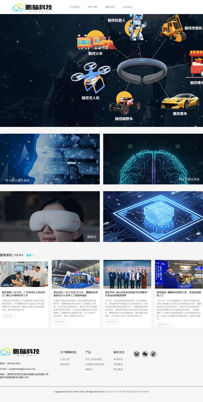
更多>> (30, 255)
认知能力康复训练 (94, 364)
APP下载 (92, 7)
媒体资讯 (65, 364)
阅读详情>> (9, 316)
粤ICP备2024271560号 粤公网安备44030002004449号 (126, 391)
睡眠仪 (89, 369)
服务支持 (110, 7)
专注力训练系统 (93, 359)
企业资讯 (127, 7)
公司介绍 (65, 359)
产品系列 (75, 7)
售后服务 (118, 369)
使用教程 (118, 364)
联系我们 (118, 359)
